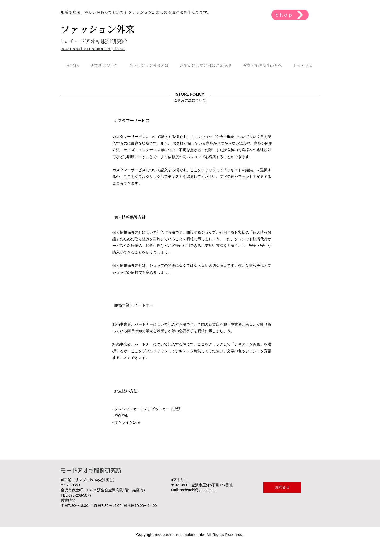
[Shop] (290, 15)
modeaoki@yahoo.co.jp (198, 490)
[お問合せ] (282, 487)
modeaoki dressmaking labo (93, 49)
